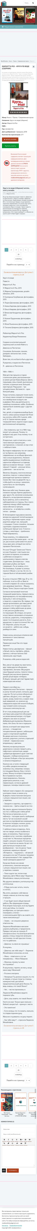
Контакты (5, 1225)
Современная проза (26, 117)
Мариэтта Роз (12, 123)
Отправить (13, 1170)
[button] (4, 1139)
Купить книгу (10, 146)
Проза (15, 117)
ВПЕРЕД (18, 259)
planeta (5, 3)
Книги (9, 117)
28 (18, 254)
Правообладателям (15, 1225)
